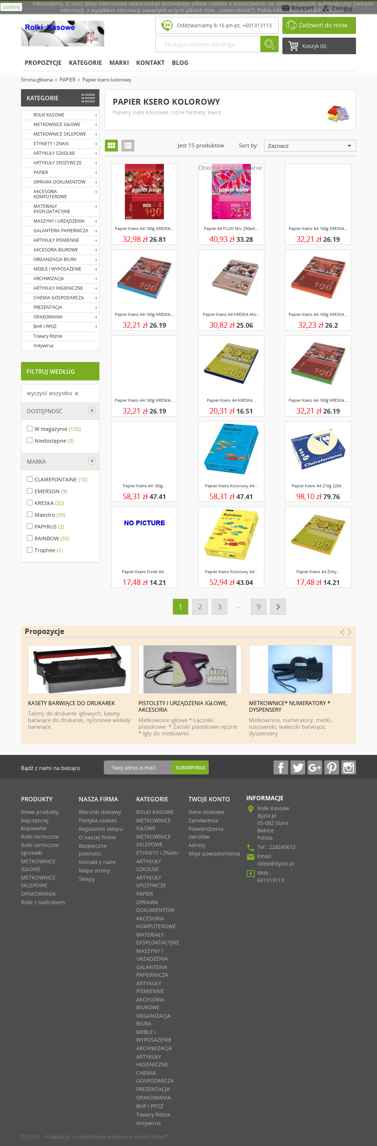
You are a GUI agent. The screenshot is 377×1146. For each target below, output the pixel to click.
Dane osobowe (206, 811)
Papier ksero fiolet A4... (144, 571)
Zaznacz (311, 145)
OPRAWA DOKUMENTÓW (60, 182)
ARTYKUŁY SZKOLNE (60, 153)
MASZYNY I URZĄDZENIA (60, 221)
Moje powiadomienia (214, 853)
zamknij (11, 7)
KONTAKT (150, 63)
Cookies (335, 10)
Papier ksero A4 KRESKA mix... (231, 314)
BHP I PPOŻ (60, 326)
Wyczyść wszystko (53, 393)
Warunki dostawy (100, 811)
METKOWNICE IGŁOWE (60, 124)
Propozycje (43, 63)
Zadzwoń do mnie (323, 25)
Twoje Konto (209, 799)
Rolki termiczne (40, 836)
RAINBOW (52, 538)
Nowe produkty (40, 811)
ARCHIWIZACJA (60, 278)
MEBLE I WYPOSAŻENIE (60, 269)
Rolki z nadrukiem (43, 902)
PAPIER (60, 172)
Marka (36, 461)
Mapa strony (94, 870)
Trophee (49, 550)
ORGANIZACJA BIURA (60, 259)
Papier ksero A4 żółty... (318, 571)
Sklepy (87, 878)
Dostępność (44, 411)
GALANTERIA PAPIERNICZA (60, 230)
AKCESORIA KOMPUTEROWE (60, 193)
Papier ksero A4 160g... (144, 485)
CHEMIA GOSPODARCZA (60, 297)
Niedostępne (54, 440)
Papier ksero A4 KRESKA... (231, 400)
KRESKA (49, 502)
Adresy (196, 845)
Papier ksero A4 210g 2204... (318, 485)
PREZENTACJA (60, 307)
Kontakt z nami (97, 861)
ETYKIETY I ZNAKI (60, 143)
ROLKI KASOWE (60, 115)
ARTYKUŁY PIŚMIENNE (60, 240)
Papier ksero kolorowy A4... (231, 485)
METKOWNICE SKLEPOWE (60, 134)
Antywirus (38, 345)
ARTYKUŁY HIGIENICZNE (60, 288)
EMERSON (51, 491)
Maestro (50, 514)
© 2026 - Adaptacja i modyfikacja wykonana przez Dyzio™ (94, 1136)
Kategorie (85, 63)
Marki (119, 63)
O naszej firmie (97, 837)
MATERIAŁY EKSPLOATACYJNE (60, 208)
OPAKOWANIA (60, 317)
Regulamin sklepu (101, 828)
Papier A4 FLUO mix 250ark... (231, 228)
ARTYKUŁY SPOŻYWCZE (60, 163)
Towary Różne (42, 336)
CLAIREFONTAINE (61, 479)
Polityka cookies (98, 820)
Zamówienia (203, 820)
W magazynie (58, 428)
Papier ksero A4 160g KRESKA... (144, 228)
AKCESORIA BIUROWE (60, 249)
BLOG (180, 63)
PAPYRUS (49, 526)
